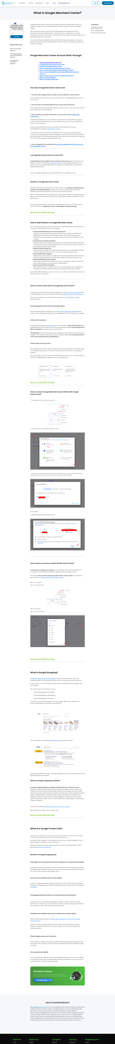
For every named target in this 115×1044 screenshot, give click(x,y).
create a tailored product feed (69, 311)
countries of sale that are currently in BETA (56, 806)
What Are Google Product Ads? (98, 32)
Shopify (50, 325)
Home (14, 1042)
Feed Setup (72, 1042)
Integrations (39, 3)
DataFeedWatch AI (64, 3)
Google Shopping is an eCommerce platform (43, 678)
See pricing (107, 3)
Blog (54, 3)
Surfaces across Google (74, 292)
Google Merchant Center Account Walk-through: (97, 27)
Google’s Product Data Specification (72, 294)
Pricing (31, 3)
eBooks (31, 1042)
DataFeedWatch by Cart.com (38, 1007)
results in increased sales (43, 847)
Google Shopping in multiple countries (52, 577)
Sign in (96, 3)
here (57, 810)
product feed (69, 297)
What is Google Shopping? (97, 30)
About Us (54, 1042)
